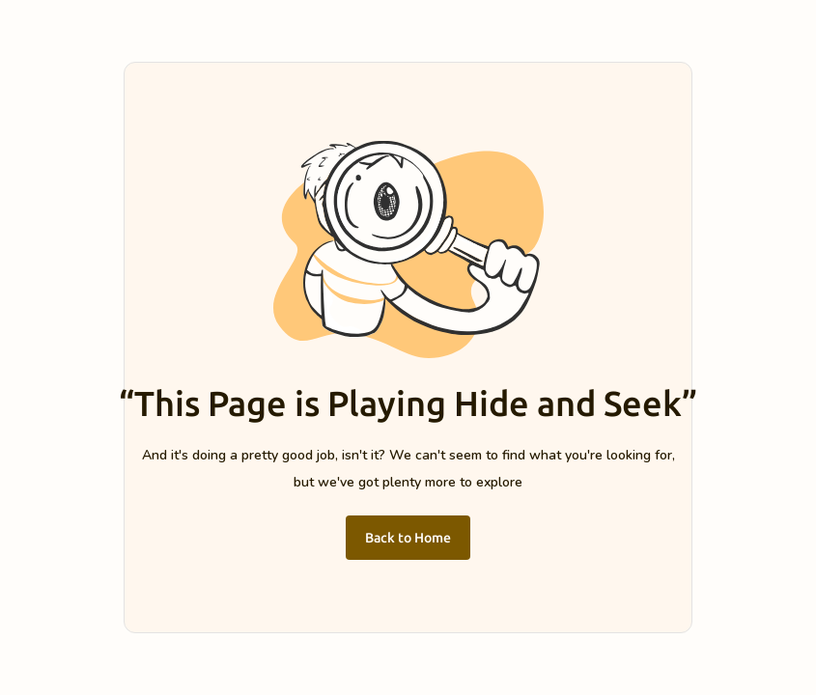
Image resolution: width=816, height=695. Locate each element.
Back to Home (408, 537)
